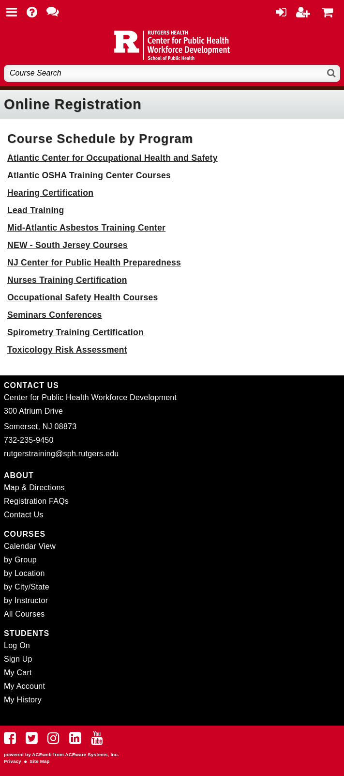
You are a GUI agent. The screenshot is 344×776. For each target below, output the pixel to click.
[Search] (331, 73)
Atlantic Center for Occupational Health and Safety (112, 158)
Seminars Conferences (54, 315)
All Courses (24, 614)
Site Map (39, 761)
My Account (24, 686)
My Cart (18, 672)
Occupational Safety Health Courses (82, 297)
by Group (20, 560)
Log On (17, 645)
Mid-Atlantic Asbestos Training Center (86, 228)
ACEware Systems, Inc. (92, 754)
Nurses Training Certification (67, 280)
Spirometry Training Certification (75, 332)
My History (23, 700)
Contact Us (24, 515)
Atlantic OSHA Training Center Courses (89, 175)
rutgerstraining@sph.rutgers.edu (61, 454)
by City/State (26, 587)
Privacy (12, 761)
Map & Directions (34, 487)
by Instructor (26, 600)
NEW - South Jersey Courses (67, 245)
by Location (24, 573)
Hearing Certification (50, 193)
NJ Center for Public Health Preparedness (94, 262)
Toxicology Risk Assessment (67, 350)
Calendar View (30, 546)
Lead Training (35, 210)
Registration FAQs (36, 501)
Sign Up (18, 659)
